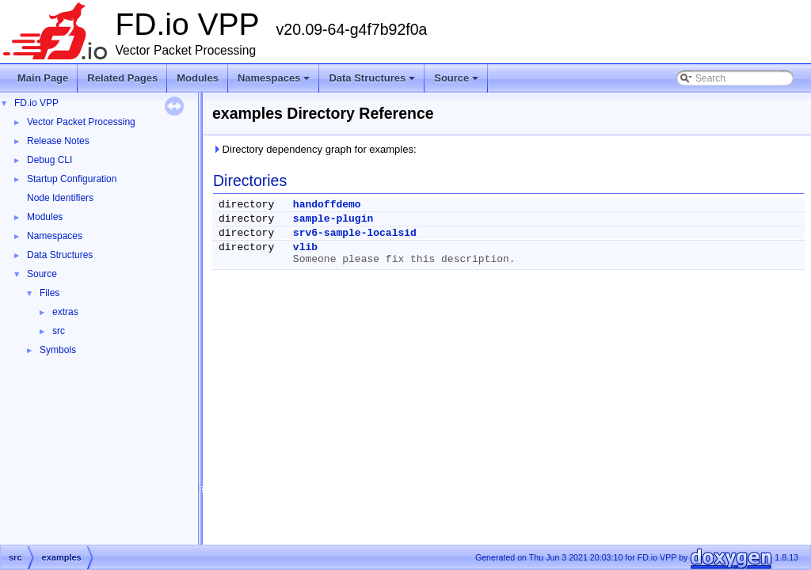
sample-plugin (333, 219)
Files (49, 292)
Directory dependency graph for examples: (314, 149)
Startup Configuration (71, 178)
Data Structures (373, 82)
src (58, 330)
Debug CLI (49, 159)
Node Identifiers (60, 197)
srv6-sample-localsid (355, 233)
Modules (198, 78)
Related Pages (122, 78)
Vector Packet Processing (81, 121)
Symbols (58, 349)
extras (65, 311)
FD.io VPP (36, 102)
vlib (305, 247)
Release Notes (58, 140)
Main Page (42, 78)
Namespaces (275, 82)
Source (457, 82)
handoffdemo (327, 205)
